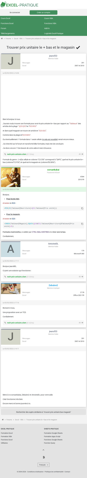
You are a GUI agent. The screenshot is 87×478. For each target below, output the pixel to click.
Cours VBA (48, 18)
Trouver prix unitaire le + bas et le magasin (40, 39)
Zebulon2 (53, 285)
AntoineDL (53, 243)
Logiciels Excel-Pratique (53, 33)
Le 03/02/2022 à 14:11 (11, 348)
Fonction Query (49, 443)
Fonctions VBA (50, 23)
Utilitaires (4, 443)
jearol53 (53, 55)
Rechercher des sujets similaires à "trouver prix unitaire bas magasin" (43, 412)
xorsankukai (53, 169)
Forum (3, 28)
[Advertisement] (43, 95)
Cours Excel (5, 18)
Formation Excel (7, 433)
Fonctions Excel (7, 23)
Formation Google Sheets (53, 433)
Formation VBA (6, 436)
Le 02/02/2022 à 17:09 (11, 189)
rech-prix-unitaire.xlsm (16, 154)
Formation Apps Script (52, 436)
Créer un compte (43, 12)
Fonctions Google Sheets (53, 439)
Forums (8, 39)
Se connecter (15, 12)
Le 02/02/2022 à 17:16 (11, 302)
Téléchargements (8, 33)
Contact (67, 471)
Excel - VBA (18, 39)
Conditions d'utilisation (35, 471)
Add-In (47, 28)
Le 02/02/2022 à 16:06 (11, 73)
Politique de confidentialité (54, 471)
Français (42, 465)
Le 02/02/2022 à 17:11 (11, 261)
